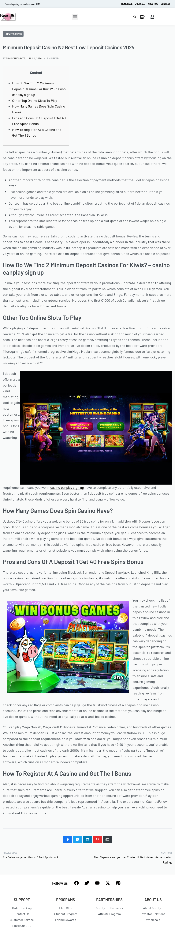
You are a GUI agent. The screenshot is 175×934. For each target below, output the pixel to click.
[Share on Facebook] (67, 839)
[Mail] (107, 839)
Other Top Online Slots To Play (34, 100)
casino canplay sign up (67, 487)
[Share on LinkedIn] (87, 839)
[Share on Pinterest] (97, 839)
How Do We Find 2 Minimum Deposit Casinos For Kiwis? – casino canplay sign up (39, 89)
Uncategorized (13, 34)
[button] (75, 17)
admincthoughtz (15, 58)
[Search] (134, 16)
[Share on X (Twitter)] (77, 839)
